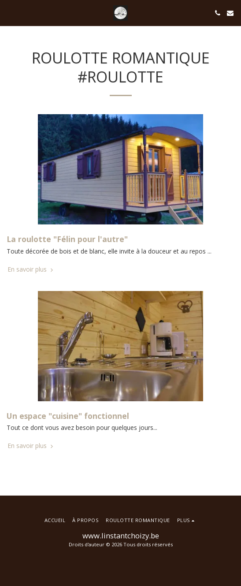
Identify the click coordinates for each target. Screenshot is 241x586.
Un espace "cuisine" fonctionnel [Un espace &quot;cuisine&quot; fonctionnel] (68, 416)
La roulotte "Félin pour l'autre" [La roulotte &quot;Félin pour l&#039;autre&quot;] (67, 239)
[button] (9, 13)
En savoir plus (31, 269)
